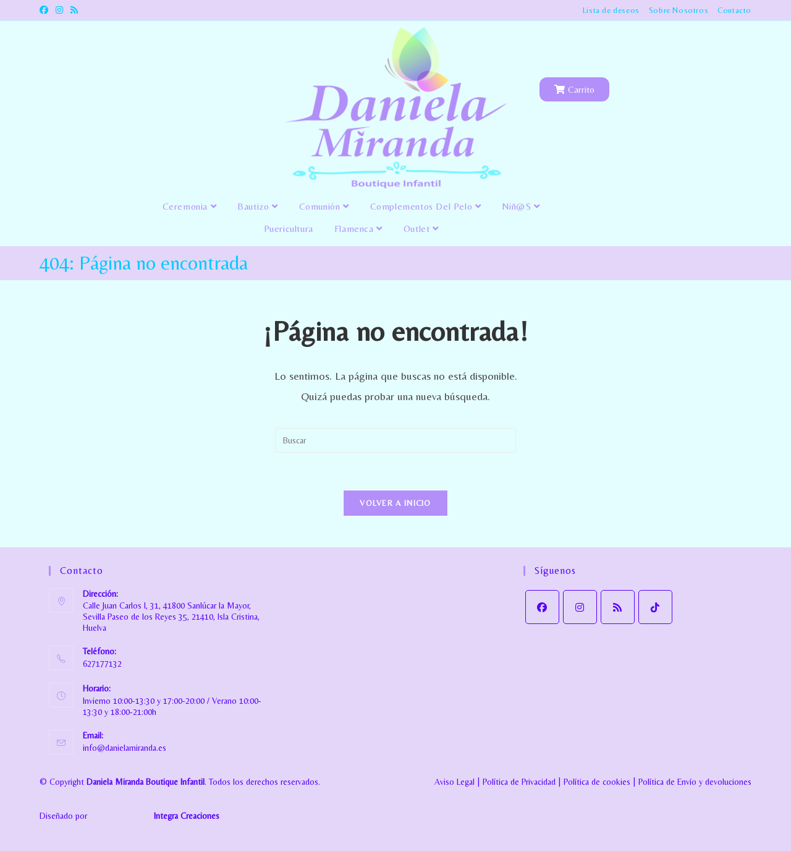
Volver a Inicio (395, 503)
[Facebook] (542, 607)
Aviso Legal (454, 782)
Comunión (324, 206)
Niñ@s (520, 206)
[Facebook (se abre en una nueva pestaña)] (46, 10)
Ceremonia (190, 206)
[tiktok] (655, 607)
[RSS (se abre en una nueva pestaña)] (74, 10)
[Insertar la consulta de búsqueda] (395, 440)
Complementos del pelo (425, 206)
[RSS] (618, 607)
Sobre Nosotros (678, 10)
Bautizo (257, 206)
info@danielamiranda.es (124, 748)
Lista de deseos (611, 10)
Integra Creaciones (186, 816)
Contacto (734, 10)
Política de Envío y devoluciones (694, 782)
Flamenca (358, 228)
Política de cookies (597, 782)
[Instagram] (580, 607)
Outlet (421, 228)
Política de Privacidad (519, 782)
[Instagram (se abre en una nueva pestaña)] (59, 10)
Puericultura (288, 228)
